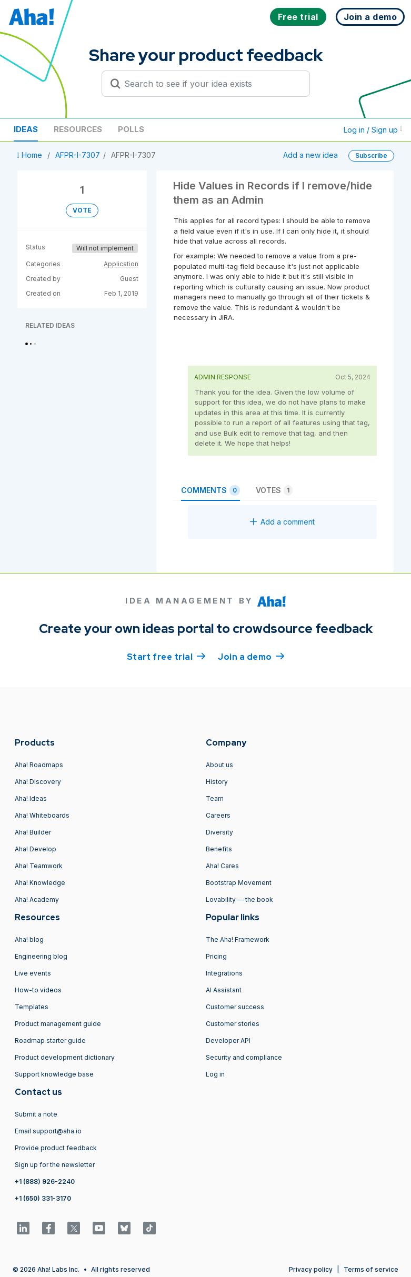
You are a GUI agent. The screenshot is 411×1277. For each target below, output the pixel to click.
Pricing (216, 956)
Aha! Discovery (38, 782)
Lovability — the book (239, 899)
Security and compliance (244, 1057)
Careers (218, 815)
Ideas (26, 129)
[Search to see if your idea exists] (210, 83)
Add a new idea (310, 154)
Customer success (235, 1007)
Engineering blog (41, 956)
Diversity (219, 832)
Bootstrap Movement (239, 883)
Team (215, 798)
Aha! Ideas (31, 798)
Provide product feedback (56, 1148)
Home (30, 154)
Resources (78, 129)
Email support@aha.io (48, 1131)
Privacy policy (311, 1269)
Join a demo (251, 656)
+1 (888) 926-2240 (45, 1181)
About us (219, 765)
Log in (215, 1074)
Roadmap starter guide (50, 1040)
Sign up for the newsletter (55, 1165)
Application (121, 264)
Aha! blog (29, 939)
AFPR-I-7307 (77, 154)
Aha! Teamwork (39, 866)
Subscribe (371, 155)
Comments (210, 490)
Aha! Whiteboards (42, 815)
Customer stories (232, 1024)
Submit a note (36, 1114)
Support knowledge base (54, 1074)
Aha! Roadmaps (39, 765)
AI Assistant (224, 990)
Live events (33, 973)
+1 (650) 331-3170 (43, 1198)
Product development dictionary (65, 1057)
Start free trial (166, 656)
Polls (131, 129)
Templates (31, 1007)
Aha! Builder (33, 832)
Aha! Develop (35, 849)
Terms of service (371, 1269)
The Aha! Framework (237, 939)
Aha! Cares (222, 866)
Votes (274, 490)
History (217, 782)
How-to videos (38, 990)
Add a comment (282, 521)
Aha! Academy (37, 899)
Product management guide (58, 1024)
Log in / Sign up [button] (373, 129)
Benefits (219, 849)
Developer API (228, 1040)
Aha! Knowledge (40, 883)
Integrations (224, 973)
